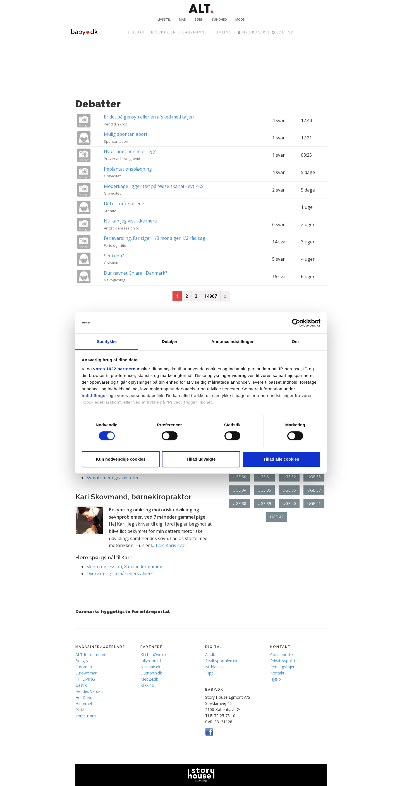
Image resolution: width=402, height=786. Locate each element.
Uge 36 (289, 490)
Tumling (222, 32)
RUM (79, 709)
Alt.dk (210, 654)
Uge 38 (239, 503)
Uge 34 (239, 490)
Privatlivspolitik (283, 660)
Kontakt (277, 673)
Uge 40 (289, 503)
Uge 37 (314, 490)
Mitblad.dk (214, 666)
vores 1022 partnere (114, 368)
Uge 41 (314, 503)
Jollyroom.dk (151, 660)
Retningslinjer (282, 666)
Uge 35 (264, 490)
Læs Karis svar (171, 545)
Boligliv (81, 660)
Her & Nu (83, 697)
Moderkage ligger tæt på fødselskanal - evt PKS (154, 186)
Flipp (209, 673)
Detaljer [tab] (170, 341)
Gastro (81, 685)
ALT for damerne (90, 654)
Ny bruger (251, 32)
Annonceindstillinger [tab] (232, 341)
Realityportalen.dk (221, 660)
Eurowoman (86, 673)
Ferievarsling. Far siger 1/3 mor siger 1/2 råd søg (154, 238)
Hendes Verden (89, 691)
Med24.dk (149, 679)
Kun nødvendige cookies (121, 459)
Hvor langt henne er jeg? (130, 151)
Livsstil (164, 19)
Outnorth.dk (151, 673)
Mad (182, 19)
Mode (240, 19)
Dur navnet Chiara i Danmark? (135, 273)
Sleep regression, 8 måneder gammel (125, 566)
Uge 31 (264, 476)
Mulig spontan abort (125, 134)
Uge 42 (276, 516)
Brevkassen (163, 32)
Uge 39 (264, 503)
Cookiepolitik (281, 654)
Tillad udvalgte (201, 459)
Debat (138, 32)
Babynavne (194, 32)
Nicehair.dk (150, 666)
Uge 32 (289, 476)
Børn (199, 19)
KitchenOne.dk (153, 654)
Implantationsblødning (128, 169)
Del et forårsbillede (124, 203)
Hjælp (275, 679)
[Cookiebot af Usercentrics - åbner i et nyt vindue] (296, 323)
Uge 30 (239, 476)
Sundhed (219, 19)
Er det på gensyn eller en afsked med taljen (149, 117)
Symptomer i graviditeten (113, 478)
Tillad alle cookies (281, 459)
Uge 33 (314, 476)
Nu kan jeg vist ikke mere (130, 221)
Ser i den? (114, 256)
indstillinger (94, 395)
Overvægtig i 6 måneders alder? (120, 573)
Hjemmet (83, 703)
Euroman (83, 666)
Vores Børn (85, 716)
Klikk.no (147, 685)
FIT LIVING (85, 679)
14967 (210, 296)
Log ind (283, 32)
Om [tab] (295, 341)
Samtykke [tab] (107, 341)
